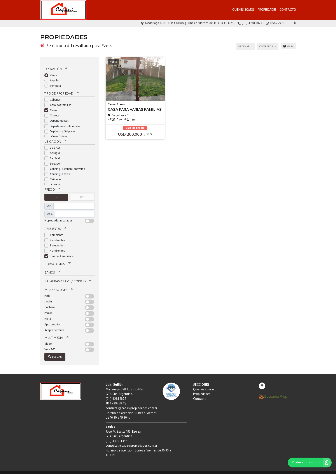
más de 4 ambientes (60, 252)
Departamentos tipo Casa (63, 123)
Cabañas (53, 96)
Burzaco (53, 160)
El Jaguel (53, 181)
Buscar (55, 352)
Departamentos (57, 118)
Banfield (53, 155)
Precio (52, 186)
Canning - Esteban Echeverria (66, 165)
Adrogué (53, 149)
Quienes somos (243, 9)
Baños (52, 268)
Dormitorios (57, 260)
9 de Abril (54, 144)
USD (82, 193)
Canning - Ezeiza (58, 171)
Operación (55, 65)
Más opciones (58, 285)
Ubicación (55, 138)
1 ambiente (55, 231)
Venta (52, 72)
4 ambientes (56, 247)
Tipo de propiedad (61, 90)
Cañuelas (54, 176)
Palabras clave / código (67, 277)
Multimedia (56, 333)
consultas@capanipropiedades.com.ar (131, 404)
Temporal (54, 83)
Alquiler (53, 77)
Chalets (53, 112)
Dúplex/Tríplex (57, 133)
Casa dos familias (59, 102)
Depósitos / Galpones (61, 128)
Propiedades (267, 9)
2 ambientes (56, 236)
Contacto (288, 9)
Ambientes (55, 225)
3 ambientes (55, 242)
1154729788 (116, 399)
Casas (52, 107)
